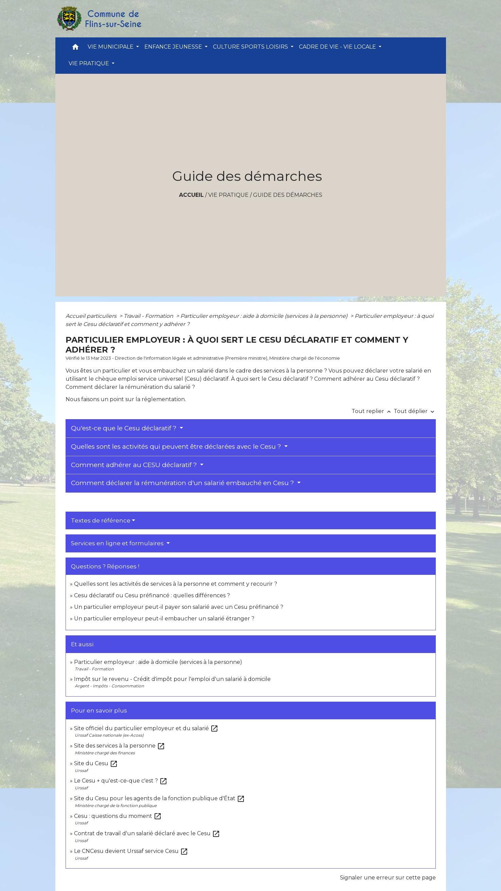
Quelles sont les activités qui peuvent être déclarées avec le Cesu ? (177, 446)
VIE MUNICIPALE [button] (111, 47)
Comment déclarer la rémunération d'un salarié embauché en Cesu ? (183, 483)
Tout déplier (415, 411)
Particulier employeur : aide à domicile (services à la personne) (264, 316)
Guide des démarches (287, 195)
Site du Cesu (96, 763)
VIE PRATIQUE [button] (89, 63)
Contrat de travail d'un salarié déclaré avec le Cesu (147, 833)
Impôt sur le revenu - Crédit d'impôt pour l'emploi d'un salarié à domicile (172, 679)
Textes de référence (100, 520)
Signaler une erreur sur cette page (388, 877)
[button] (75, 48)
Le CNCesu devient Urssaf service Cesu (131, 851)
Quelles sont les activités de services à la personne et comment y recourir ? (175, 584)
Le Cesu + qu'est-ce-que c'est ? (120, 780)
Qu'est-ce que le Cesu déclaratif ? (124, 428)
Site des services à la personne (119, 745)
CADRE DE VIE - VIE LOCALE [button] (338, 47)
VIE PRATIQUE (228, 195)
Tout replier (373, 411)
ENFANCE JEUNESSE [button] (173, 47)
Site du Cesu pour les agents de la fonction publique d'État (159, 798)
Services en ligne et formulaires (118, 543)
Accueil (191, 195)
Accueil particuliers (92, 316)
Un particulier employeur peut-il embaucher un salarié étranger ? (164, 618)
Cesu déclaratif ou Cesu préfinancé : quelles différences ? (152, 595)
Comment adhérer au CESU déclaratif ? (135, 465)
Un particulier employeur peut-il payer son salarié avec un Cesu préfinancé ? (178, 607)
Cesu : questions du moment (118, 816)
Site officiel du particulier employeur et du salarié (146, 728)
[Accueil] (98, 18)
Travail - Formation (149, 316)
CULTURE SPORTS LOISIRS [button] (251, 47)
